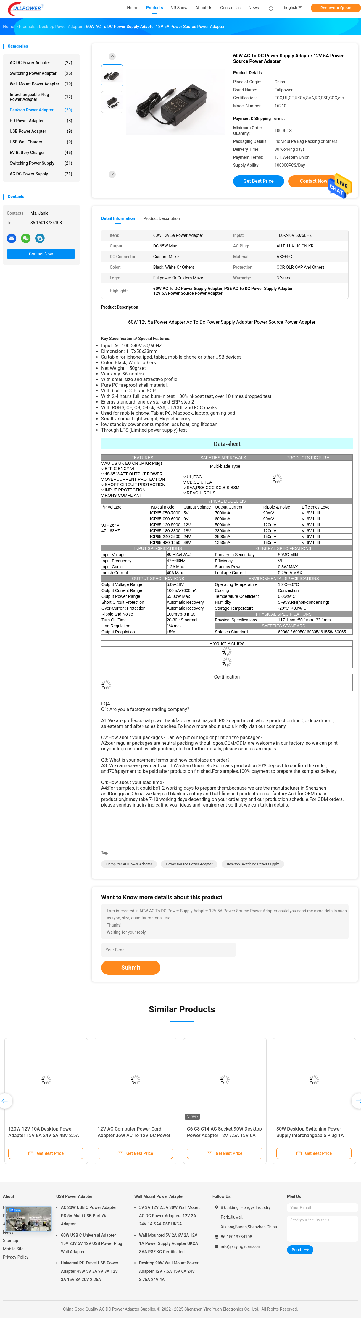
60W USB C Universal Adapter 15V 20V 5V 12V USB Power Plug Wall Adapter (91, 1243)
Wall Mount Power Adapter (41, 84)
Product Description (161, 218)
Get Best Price (259, 181)
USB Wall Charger (41, 142)
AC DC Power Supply (41, 174)
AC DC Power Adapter (41, 63)
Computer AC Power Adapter (129, 864)
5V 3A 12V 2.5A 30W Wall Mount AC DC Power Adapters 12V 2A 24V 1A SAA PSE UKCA (169, 1215)
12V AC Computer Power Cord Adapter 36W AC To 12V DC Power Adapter (134, 1135)
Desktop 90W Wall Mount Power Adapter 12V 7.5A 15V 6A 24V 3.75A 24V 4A (168, 1271)
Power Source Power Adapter (189, 864)
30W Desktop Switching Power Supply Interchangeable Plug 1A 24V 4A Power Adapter (310, 1135)
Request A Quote (335, 8)
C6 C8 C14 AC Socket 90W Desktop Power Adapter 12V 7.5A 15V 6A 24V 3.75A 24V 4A (224, 1135)
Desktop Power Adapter (41, 110)
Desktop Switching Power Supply (253, 864)
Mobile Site (13, 1248)
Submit (130, 967)
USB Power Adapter (41, 131)
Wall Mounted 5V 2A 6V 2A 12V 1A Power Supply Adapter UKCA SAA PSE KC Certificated (168, 1243)
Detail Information (118, 218)
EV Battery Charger (41, 153)
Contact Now (41, 254)
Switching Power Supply (41, 163)
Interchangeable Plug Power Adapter (41, 97)
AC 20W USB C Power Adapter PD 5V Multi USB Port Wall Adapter (89, 1215)
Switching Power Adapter (41, 73)
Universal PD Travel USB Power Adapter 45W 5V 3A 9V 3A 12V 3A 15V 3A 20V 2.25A (89, 1271)
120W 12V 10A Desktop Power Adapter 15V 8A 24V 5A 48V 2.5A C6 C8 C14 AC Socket (43, 1135)
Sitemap (10, 1240)
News (8, 1232)
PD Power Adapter (41, 121)
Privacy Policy (15, 1257)
